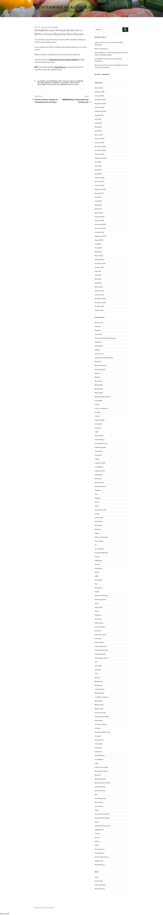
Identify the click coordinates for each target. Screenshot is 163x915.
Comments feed (100, 885)
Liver (96, 673)
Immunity (48, 82)
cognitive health (100, 463)
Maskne (97, 677)
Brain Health (99, 393)
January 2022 (99, 259)
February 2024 (99, 177)
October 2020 (99, 306)
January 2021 (99, 295)
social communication (102, 814)
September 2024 (100, 158)
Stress (97, 822)
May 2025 (98, 127)
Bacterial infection (101, 365)
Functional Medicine (101, 553)
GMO (96, 576)
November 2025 (100, 103)
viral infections (99, 853)
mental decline (99, 689)
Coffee (97, 459)
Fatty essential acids (101, 537)
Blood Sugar (99, 385)
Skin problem (99, 802)
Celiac (97, 432)
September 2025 (100, 111)
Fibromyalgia (99, 541)
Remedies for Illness (69, 84)
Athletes (97, 350)
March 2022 (99, 256)
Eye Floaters (99, 521)
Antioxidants (99, 346)
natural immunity (100, 712)
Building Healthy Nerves (103, 397)
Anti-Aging (98, 334)
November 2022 (100, 228)
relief (96, 763)
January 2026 (99, 96)
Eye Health (98, 525)
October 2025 (99, 107)
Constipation (99, 467)
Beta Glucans (60, 67)
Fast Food (98, 529)
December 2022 (100, 224)
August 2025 (99, 115)
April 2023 (98, 209)
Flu (96, 545)
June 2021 (98, 275)
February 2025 (99, 138)
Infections (75, 82)
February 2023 (99, 217)
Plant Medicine (100, 755)
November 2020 (100, 302)
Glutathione (98, 568)
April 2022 (98, 252)
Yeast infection (100, 865)
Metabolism (99, 701)
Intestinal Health (100, 654)
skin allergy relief (100, 798)
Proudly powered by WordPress (44, 908)
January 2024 (99, 181)
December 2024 (100, 146)
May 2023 (98, 205)
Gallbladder (98, 560)
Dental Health (99, 482)
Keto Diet (98, 670)
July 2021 (98, 271)
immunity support (61, 82)
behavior (98, 373)
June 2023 (98, 201)
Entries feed (99, 881)
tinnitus (97, 837)
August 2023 (99, 193)
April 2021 (98, 283)
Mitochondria (99, 705)
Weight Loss (99, 861)
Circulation (98, 455)
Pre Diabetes (99, 759)
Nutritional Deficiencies (102, 732)
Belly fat (97, 377)
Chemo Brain (99, 435)
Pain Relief (98, 748)
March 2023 (99, 213)
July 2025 (98, 119)
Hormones (98, 619)
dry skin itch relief (100, 510)
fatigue (97, 533)
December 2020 (100, 298)
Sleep (96, 810)
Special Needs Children (102, 818)
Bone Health (99, 389)
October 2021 (99, 267)
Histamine (98, 615)
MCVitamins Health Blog (64, 7)
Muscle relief (99, 709)
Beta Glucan (64, 81)
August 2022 (99, 240)
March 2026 (99, 88)
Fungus (97, 556)
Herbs (97, 611)
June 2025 (98, 123)
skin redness (99, 806)
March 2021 (99, 287)
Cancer (97, 404)
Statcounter (4, 914)
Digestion (98, 498)
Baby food (98, 361)
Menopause (99, 685)
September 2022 (100, 236)
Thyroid (97, 833)
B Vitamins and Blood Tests (104, 358)
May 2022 (98, 248)
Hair (96, 584)
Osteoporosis (99, 740)
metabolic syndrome (101, 697)
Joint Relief (98, 666)
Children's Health (100, 447)
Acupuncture (99, 322)
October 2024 (99, 154)
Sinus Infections (100, 790)
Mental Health (99, 693)
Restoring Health (100, 779)
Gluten (97, 572)
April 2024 (98, 174)
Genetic (97, 564)
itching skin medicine (102, 658)
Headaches (98, 588)
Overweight (98, 744)
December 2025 (100, 99)
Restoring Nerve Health (102, 783)
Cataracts (98, 428)
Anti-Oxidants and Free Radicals (105, 338)
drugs (96, 506)
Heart (96, 603)
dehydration (99, 474)
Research (98, 775)
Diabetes (98, 490)
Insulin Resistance (101, 646)
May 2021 (98, 279)
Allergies (41, 81)
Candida (97, 412)
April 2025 (98, 131)
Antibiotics (98, 342)
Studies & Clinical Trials (102, 826)
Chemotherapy (100, 439)
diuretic (97, 502)
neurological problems (102, 716)
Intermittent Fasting (101, 650)
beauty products (100, 369)
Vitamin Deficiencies (102, 857)
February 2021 (99, 291)
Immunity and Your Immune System (64, 60)
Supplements (99, 829)
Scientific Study (100, 787)
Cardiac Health (100, 420)
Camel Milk (98, 400)
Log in (97, 877)
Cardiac (97, 416)
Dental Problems (100, 486)
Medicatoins (99, 681)
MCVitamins (53, 27)
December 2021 (100, 263)
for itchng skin (99, 549)
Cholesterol (98, 451)
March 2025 (99, 135)
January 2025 (99, 142)
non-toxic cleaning (101, 724)
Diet (96, 494)
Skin (96, 794)
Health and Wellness (101, 595)
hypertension (99, 623)
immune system (100, 627)
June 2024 (98, 166)
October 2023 (99, 185)
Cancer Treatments (101, 408)
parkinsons (98, 751)
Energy (97, 514)
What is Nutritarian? (101, 49)
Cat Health (98, 424)
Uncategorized (99, 849)
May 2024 (98, 170)
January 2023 (99, 220)
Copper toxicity (100, 471)
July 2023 (98, 197)
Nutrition (55, 84)
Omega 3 (98, 736)
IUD (96, 662)
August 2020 (99, 310)
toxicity (97, 841)
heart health (99, 607)
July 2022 (98, 244)
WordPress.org (100, 889)
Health (73, 81)
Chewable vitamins (101, 443)
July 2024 (98, 162)
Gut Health (98, 580)
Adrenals (98, 326)
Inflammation (43, 84)
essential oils (99, 517)
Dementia (98, 478)
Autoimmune (52, 81)
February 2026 (99, 92)
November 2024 (100, 150)
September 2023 (100, 189)
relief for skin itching (101, 767)
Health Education (100, 599)
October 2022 (99, 232)
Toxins (97, 845)
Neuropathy (99, 720)
